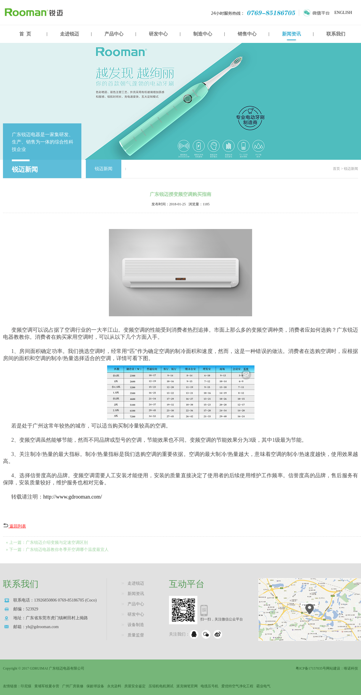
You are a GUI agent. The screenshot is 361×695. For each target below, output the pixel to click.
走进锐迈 (69, 33)
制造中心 (202, 33)
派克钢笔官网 (187, 686)
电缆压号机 (209, 686)
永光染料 (114, 686)
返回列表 (14, 526)
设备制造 (136, 625)
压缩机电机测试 (161, 686)
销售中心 (247, 33)
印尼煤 (26, 686)
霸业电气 (263, 686)
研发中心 (158, 33)
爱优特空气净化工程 (237, 686)
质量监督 (136, 635)
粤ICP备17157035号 (311, 668)
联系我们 (335, 33)
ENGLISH (343, 12)
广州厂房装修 (72, 686)
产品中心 (113, 33)
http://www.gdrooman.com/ (72, 497)
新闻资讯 (291, 33)
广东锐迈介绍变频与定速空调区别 (57, 542)
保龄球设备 (95, 686)
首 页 (25, 33)
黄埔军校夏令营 (46, 686)
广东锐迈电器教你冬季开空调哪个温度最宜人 (67, 549)
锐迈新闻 (103, 168)
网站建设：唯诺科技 (342, 668)
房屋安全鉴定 (135, 686)
